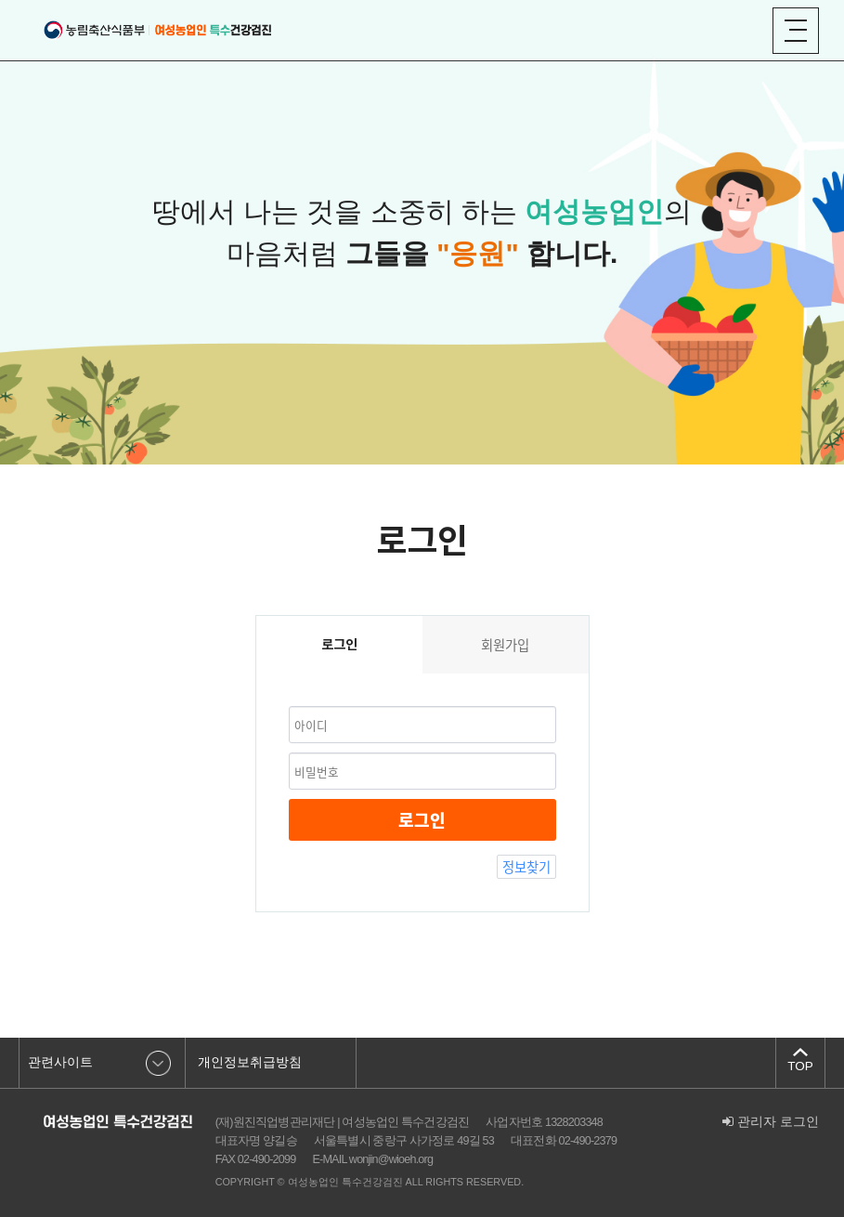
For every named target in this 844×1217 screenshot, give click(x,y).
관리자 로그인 (770, 1122)
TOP (800, 1066)
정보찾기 (526, 867)
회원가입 (505, 645)
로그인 (422, 819)
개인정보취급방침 (250, 1062)
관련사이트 (60, 1062)
